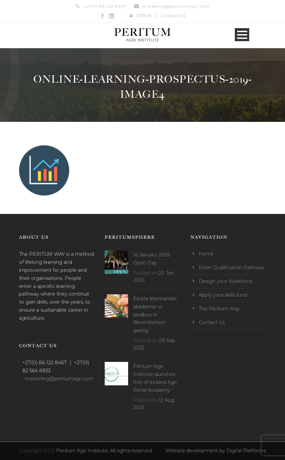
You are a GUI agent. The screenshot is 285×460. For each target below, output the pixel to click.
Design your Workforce (226, 281)
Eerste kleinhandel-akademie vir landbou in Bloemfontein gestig (155, 314)
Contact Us (173, 15)
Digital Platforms (246, 451)
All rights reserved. (131, 451)
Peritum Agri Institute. (83, 451)
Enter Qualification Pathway (231, 267)
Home (206, 254)
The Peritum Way (219, 309)
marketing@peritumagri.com (175, 6)
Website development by (196, 451)
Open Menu (242, 34)
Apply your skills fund (223, 295)
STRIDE (144, 15)
